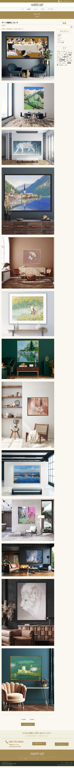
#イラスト (68, 51)
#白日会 (60, 63)
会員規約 (67, 764)
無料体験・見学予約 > (37, 746)
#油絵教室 (68, 61)
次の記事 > (32, 719)
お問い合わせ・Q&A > (61, 746)
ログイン (62, 764)
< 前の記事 (23, 719)
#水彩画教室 (60, 61)
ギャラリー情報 (61, 42)
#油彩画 (65, 61)
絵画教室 (28, 9)
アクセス (42, 9)
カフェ (59, 39)
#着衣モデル (64, 63)
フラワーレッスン (61, 41)
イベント (35, 9)
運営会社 (71, 764)
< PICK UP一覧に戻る (28, 724)
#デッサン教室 (67, 55)
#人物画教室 (60, 58)
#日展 (67, 58)
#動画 (64, 58)
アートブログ (50, 9)
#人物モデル (65, 56)
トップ (22, 9)
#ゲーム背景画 (65, 53)
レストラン (60, 38)
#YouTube (58, 51)
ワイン (59, 36)
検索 (64, 23)
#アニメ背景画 (63, 51)
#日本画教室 (62, 60)
